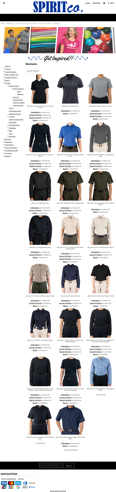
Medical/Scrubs (15, 114)
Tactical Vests (18, 105)
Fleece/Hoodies (10, 72)
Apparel (8, 156)
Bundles (8, 139)
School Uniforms (11, 77)
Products (11, 23)
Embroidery (35, 112)
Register (96, 3)
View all (7, 66)
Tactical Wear (30, 23)
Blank (35, 120)
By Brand (12, 136)
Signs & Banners (11, 148)
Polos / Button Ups (12, 75)
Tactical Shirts (44, 23)
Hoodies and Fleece (16, 119)
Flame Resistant (15, 111)
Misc (10, 133)
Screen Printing (35, 115)
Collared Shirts (14, 125)
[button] (4, 3)
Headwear (12, 128)
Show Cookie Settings (58, 491)
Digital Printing (35, 118)
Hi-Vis (11, 108)
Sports (7, 80)
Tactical (19, 23)
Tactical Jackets (19, 102)
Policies (21, 479)
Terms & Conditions (8, 479)
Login (87, 3)
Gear (10, 131)
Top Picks (8, 153)
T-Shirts (12, 117)
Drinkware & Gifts (11, 150)
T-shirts (8, 69)
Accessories (9, 145)
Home (3, 23)
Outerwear (12, 122)
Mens (19, 91)
